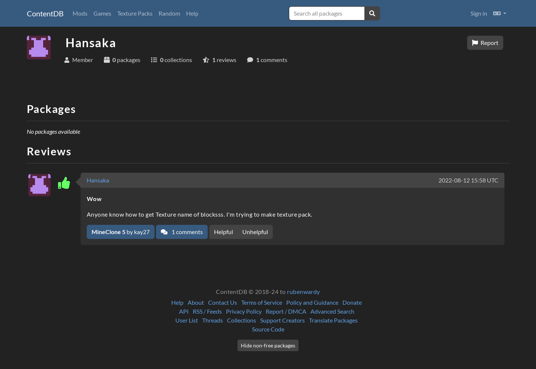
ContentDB (45, 13)
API (184, 311)
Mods (80, 13)
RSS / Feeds (207, 311)
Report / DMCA (286, 311)
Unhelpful (255, 231)
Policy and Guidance (312, 302)
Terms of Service (261, 302)
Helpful (223, 231)
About (196, 302)
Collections (241, 320)
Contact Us (222, 302)
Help (192, 13)
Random (169, 13)
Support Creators (282, 320)
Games (102, 13)
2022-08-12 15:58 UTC (468, 180)
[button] (499, 13)
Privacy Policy (244, 311)
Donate (352, 302)
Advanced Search (332, 311)
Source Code (268, 329)
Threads (212, 320)
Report (485, 42)
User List (186, 320)
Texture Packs (135, 13)
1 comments (182, 231)
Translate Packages (333, 320)
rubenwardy (303, 291)
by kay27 (121, 231)
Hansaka (98, 180)
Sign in (478, 13)
